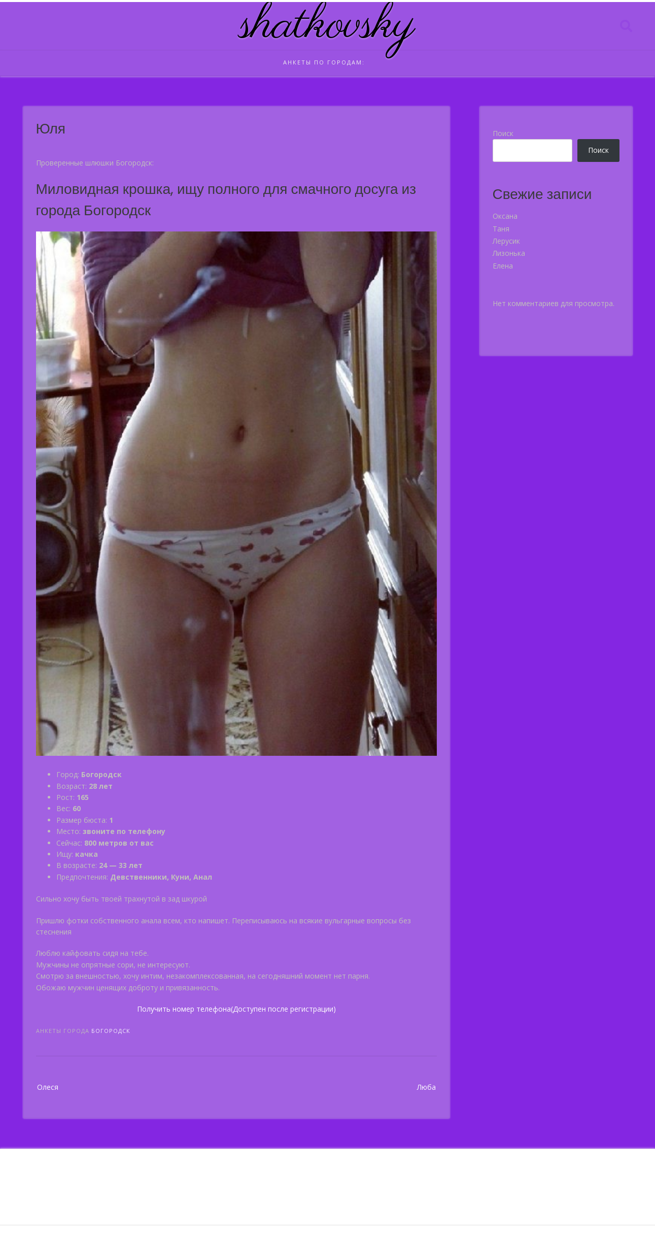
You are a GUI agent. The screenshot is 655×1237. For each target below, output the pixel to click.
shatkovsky (327, 26)
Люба (426, 1087)
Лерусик (506, 241)
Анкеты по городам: (324, 62)
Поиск (503, 133)
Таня (501, 228)
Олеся (47, 1087)
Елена (503, 266)
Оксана (505, 216)
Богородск (110, 1030)
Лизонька (509, 253)
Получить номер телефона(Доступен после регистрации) (236, 1009)
